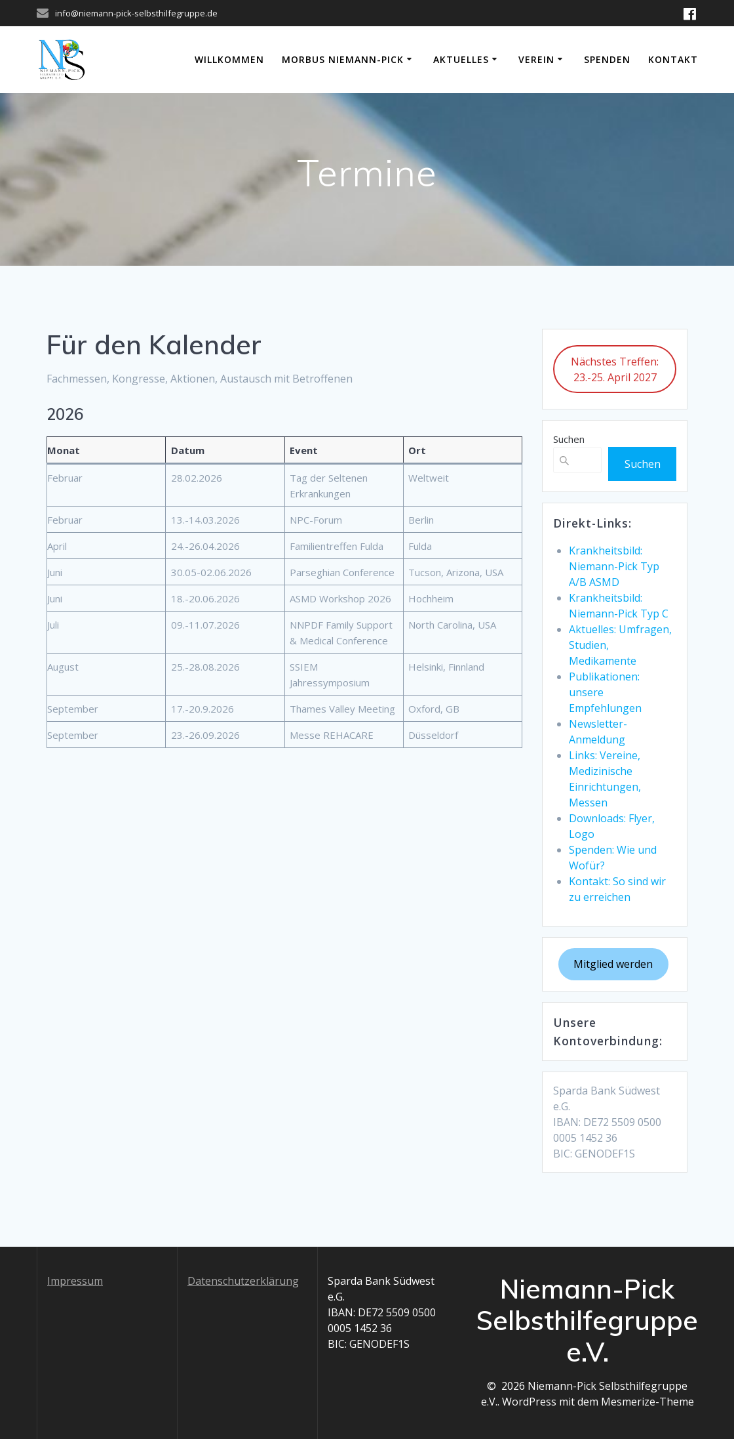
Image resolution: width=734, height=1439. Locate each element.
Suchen (569, 439)
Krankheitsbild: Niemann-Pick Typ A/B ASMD (614, 566)
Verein (536, 59)
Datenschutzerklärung (243, 1281)
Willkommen (229, 59)
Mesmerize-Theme (647, 1401)
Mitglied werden (613, 964)
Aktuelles (461, 59)
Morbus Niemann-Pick (343, 59)
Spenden (607, 59)
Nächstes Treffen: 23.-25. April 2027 (615, 369)
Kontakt (673, 59)
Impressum (75, 1281)
